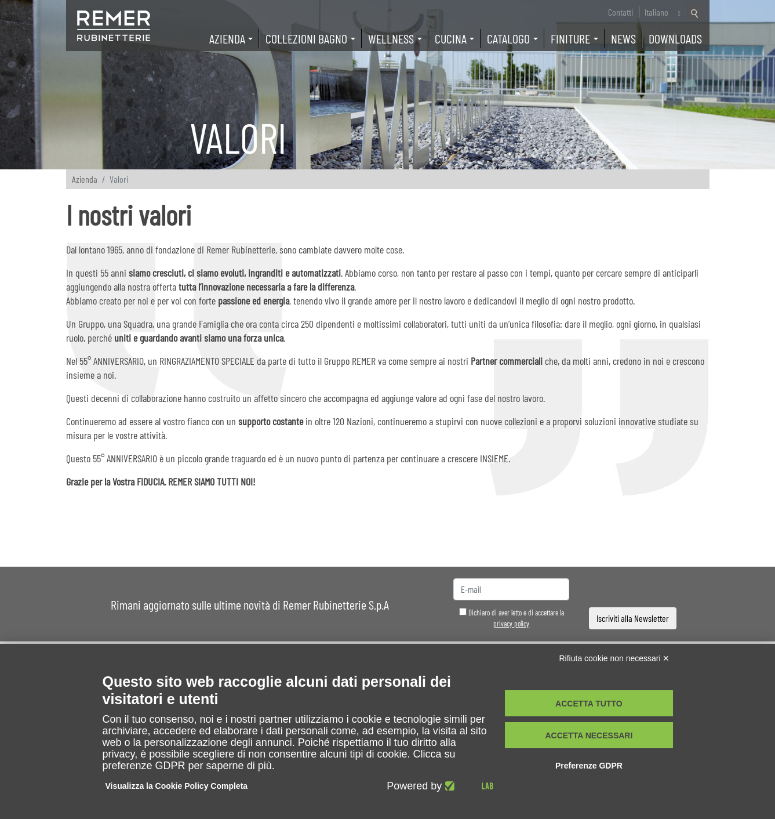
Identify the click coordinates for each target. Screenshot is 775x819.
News (623, 38)
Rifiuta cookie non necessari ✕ (614, 658)
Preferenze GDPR (589, 765)
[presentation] (633, 589)
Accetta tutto (589, 703)
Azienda (84, 178)
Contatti (620, 11)
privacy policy (511, 623)
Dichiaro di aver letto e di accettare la (511, 618)
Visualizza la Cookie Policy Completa (176, 786)
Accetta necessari (588, 735)
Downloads (675, 38)
